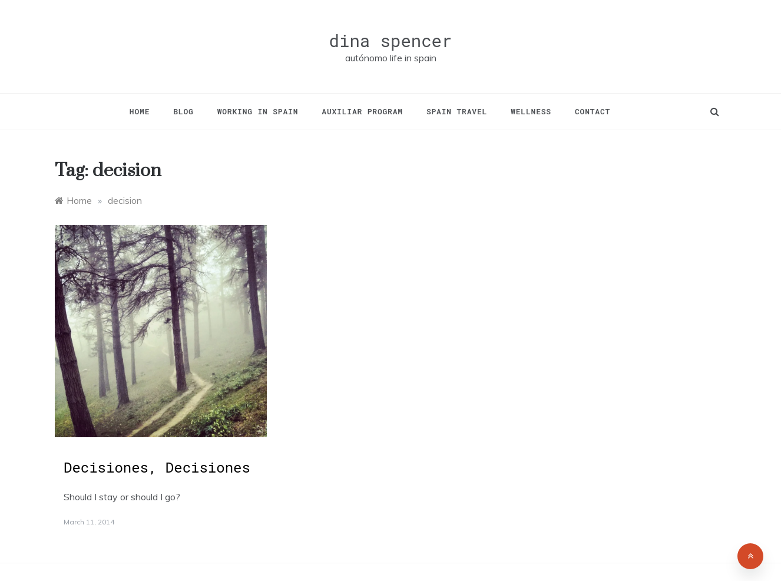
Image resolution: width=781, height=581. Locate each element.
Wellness (531, 111)
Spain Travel (456, 111)
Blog (183, 111)
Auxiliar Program (362, 111)
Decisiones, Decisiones (157, 467)
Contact (592, 111)
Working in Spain (258, 111)
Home (140, 111)
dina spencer (390, 40)
